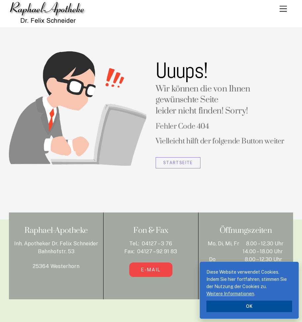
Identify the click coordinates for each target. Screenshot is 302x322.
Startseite (178, 162)
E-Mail (151, 269)
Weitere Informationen (230, 293)
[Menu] (283, 9)
